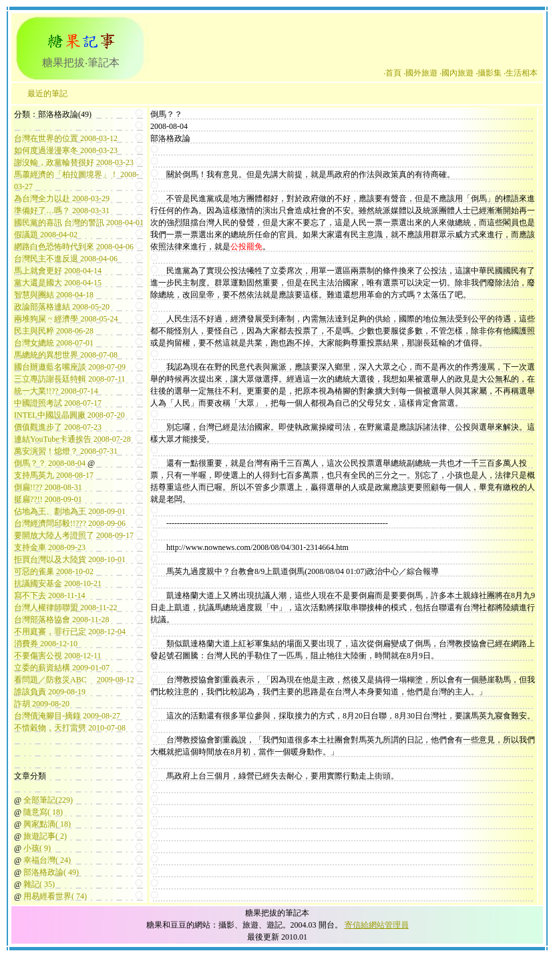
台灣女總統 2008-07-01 (54, 343)
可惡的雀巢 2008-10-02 (54, 571)
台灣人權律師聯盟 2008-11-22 (66, 607)
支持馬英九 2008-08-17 (54, 475)
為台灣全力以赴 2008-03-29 (62, 198)
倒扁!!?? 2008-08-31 (48, 487)
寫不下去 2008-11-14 (49, 595)
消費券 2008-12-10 (45, 643)
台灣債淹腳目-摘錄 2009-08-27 (67, 715)
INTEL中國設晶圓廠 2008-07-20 (69, 415)
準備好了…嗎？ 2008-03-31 (62, 210)
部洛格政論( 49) (51, 872)
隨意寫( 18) (43, 812)
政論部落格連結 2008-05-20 (62, 306)
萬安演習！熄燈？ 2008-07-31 (66, 451)
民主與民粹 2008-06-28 (54, 330)
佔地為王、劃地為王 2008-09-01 (70, 511)
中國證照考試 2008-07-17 (58, 403)
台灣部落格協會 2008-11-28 (62, 619)
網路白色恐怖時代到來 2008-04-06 (74, 246)
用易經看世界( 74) (55, 896)
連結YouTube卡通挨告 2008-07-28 (72, 439)
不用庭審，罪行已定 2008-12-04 (70, 631)
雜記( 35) (39, 884)
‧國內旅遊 (456, 73)
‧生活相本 (521, 73)
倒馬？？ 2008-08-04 (49, 463)
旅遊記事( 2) (45, 836)
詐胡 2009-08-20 (41, 703)
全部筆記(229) (48, 800)
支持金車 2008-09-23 (49, 547)
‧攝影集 (489, 73)
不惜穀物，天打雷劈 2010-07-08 (70, 727)
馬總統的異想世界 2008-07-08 (66, 355)
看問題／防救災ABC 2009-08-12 (74, 679)
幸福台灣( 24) (47, 860)
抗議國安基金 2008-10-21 (58, 583)
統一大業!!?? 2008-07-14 (56, 391)
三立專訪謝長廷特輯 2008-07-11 (70, 379)
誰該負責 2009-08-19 (49, 691)
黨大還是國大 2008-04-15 (58, 282)
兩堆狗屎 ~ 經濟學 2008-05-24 (66, 318)
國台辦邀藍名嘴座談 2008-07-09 (70, 367)
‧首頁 (392, 73)
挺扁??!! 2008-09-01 (48, 499)
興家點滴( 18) (47, 824)
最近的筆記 (47, 93)
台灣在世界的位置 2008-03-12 (66, 138)
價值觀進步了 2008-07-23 (58, 427)
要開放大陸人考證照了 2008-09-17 (74, 535)
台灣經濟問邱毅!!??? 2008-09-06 (70, 523)
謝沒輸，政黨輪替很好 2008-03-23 (74, 162)
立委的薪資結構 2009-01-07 (62, 667)
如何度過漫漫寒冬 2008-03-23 (66, 150)
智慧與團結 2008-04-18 (54, 294)
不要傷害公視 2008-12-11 (58, 655)
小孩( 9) (37, 848)
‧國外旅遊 (420, 73)
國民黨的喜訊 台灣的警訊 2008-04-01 (79, 222)
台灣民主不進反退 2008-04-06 (66, 258)
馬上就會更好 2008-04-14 (58, 270)
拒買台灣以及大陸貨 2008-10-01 (70, 559)
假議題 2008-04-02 (45, 234)
